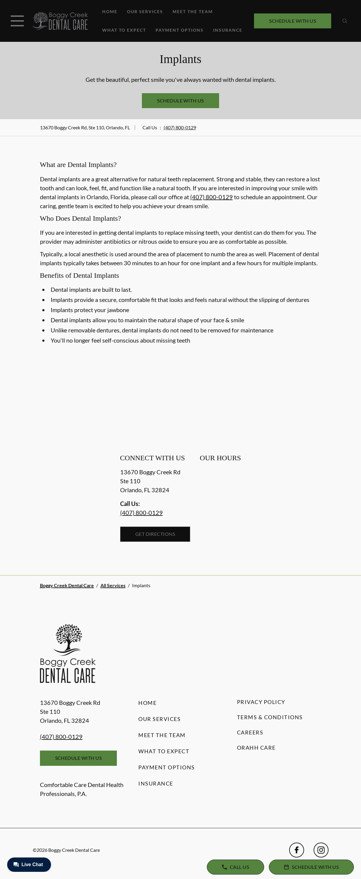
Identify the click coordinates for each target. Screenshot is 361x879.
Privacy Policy (261, 702)
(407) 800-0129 (180, 127)
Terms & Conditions (270, 717)
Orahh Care (256, 747)
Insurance (227, 30)
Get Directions (155, 534)
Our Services (145, 11)
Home (109, 11)
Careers (250, 732)
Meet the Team (193, 11)
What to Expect (124, 30)
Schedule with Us (292, 21)
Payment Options (180, 30)
